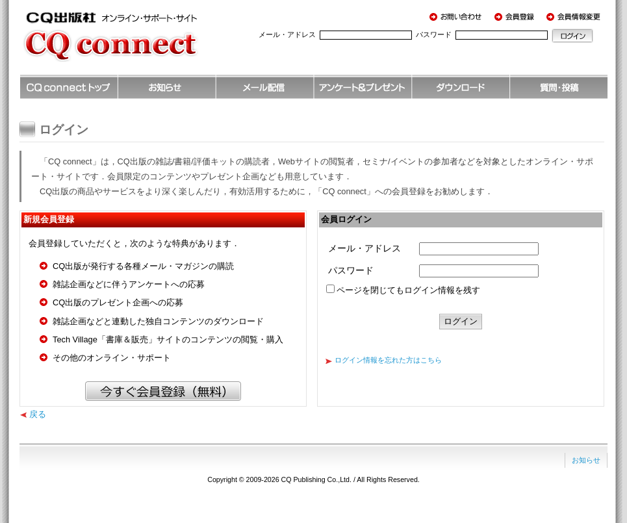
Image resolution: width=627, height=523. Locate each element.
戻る (37, 414)
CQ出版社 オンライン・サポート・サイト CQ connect (129, 42)
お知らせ (586, 460)
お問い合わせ (458, 16)
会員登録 (517, 16)
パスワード (434, 34)
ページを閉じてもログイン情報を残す (408, 290)
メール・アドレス (287, 34)
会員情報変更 (575, 16)
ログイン (572, 36)
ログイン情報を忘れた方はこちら (388, 360)
